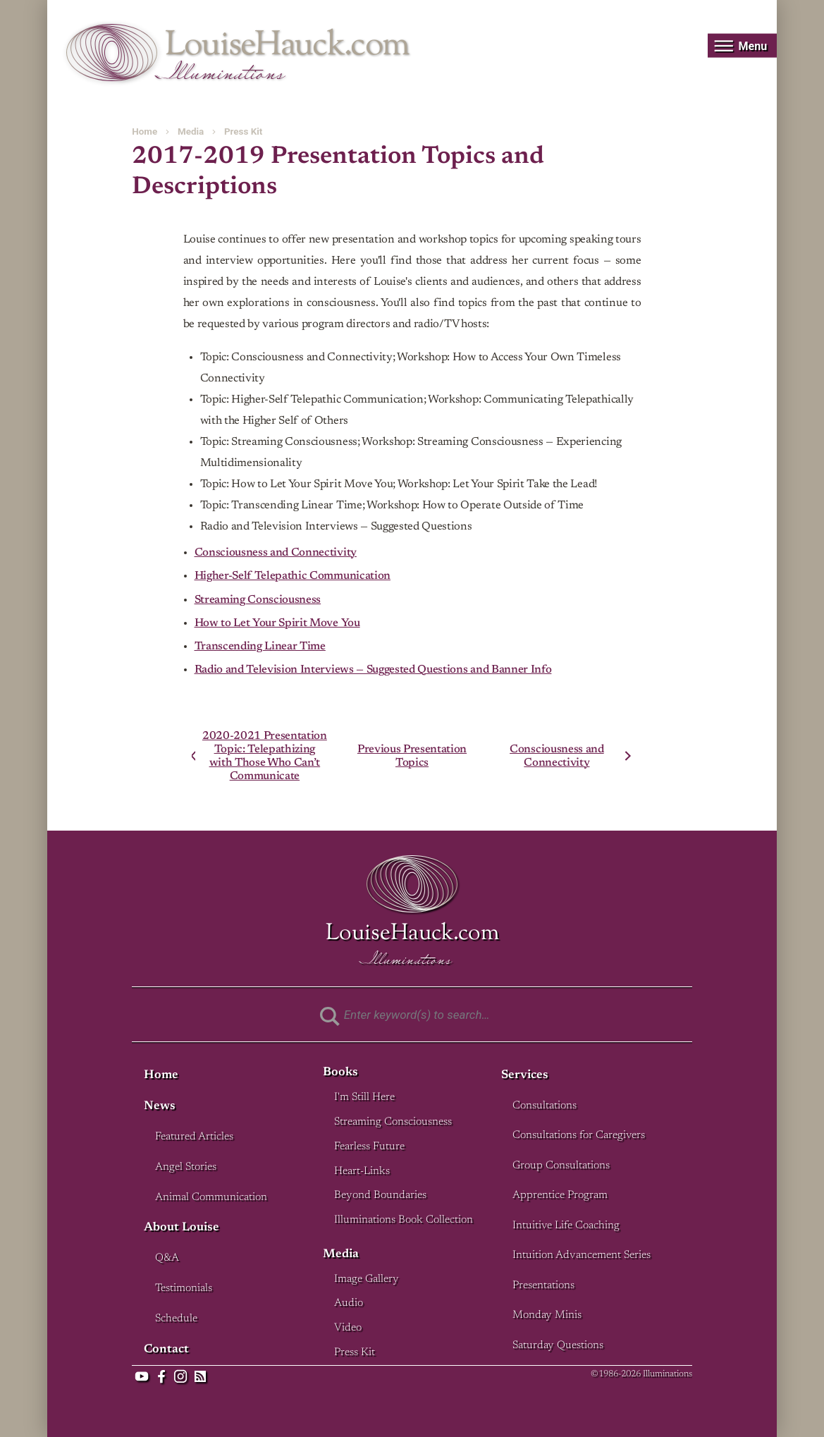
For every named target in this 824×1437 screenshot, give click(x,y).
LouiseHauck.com (287, 46)
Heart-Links (362, 1171)
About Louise (181, 1228)
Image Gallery (366, 1279)
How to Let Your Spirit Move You (277, 623)
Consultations (544, 1106)
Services (524, 1076)
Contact (166, 1350)
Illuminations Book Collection (403, 1220)
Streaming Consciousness (258, 600)
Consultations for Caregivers (578, 1135)
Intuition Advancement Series (581, 1255)
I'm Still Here (364, 1097)
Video (348, 1328)
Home (144, 131)
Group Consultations (561, 1166)
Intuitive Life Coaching (566, 1226)
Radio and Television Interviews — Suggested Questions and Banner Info (373, 669)
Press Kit (243, 131)
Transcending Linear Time (260, 646)
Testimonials (183, 1288)
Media (191, 131)
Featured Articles (194, 1137)
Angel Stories (185, 1167)
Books (340, 1073)
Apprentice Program (560, 1195)
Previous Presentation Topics (412, 756)
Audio (348, 1303)
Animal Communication (211, 1197)
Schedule (176, 1319)
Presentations (543, 1285)
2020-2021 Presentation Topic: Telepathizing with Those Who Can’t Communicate (264, 755)
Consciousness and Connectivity (276, 552)
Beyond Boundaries (380, 1195)
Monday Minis (547, 1315)
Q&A (167, 1258)
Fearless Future (369, 1147)
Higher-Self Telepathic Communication (293, 576)
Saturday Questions (557, 1345)
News (160, 1107)
